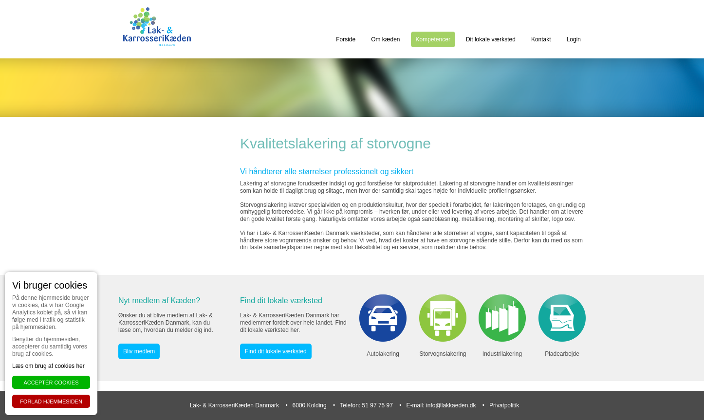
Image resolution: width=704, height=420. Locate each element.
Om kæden (385, 39)
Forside (345, 39)
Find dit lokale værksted (276, 351)
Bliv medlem (139, 351)
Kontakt (541, 39)
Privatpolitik (504, 405)
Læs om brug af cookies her (48, 366)
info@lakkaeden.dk (451, 405)
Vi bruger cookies (49, 285)
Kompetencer (433, 39)
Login (574, 39)
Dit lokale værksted (491, 39)
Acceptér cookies (50, 382)
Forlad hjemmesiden (51, 401)
